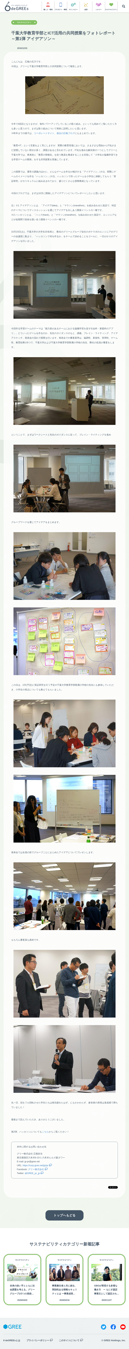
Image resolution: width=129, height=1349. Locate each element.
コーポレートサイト (44, 133)
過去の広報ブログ (66, 133)
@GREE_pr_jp (32, 1173)
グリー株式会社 (36, 1169)
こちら (45, 1132)
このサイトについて (69, 1340)
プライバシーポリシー (37, 1340)
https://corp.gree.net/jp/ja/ (35, 1165)
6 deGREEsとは (11, 1340)
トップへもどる (65, 1215)
